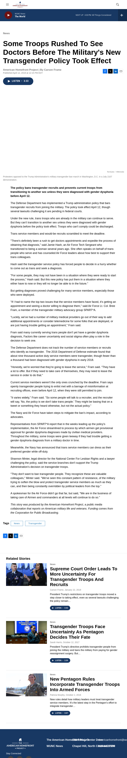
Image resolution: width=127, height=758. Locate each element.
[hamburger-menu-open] (7, 5)
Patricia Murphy (57, 695)
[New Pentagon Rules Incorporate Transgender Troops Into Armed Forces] (26, 684)
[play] (8, 15)
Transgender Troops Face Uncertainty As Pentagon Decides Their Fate (77, 632)
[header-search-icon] (117, 4)
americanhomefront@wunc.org (109, 739)
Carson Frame (56, 590)
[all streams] (122, 15)
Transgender (35, 523)
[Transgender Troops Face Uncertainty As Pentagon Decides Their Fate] (26, 632)
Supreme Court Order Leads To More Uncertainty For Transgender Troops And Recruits (83, 576)
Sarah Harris (56, 642)
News (6, 33)
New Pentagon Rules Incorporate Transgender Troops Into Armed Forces (85, 684)
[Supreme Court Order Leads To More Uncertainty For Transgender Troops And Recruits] (26, 574)
